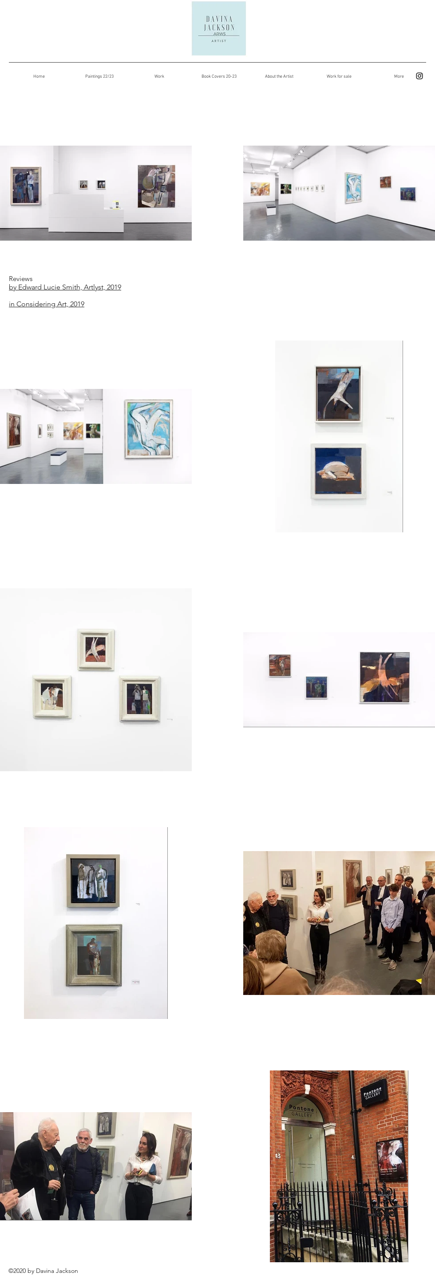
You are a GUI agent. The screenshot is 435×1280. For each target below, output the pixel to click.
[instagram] (419, 75)
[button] (159, 76)
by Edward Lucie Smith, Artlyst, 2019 (65, 287)
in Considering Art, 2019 (46, 304)
